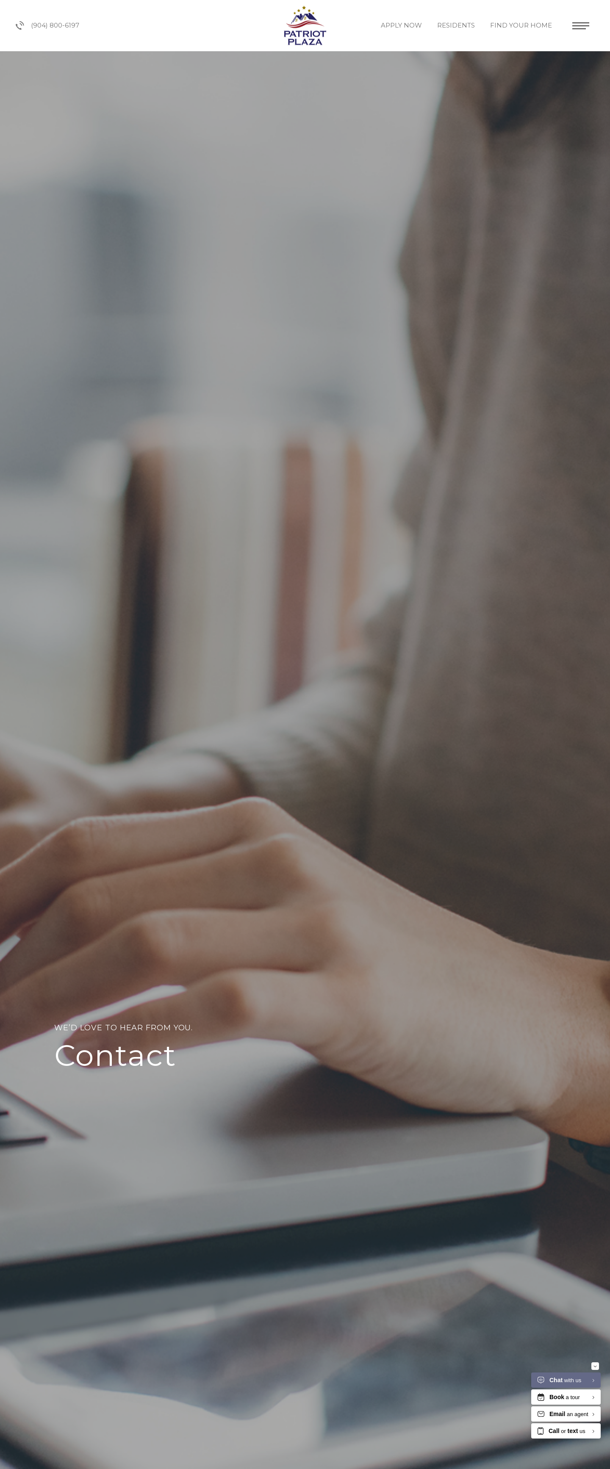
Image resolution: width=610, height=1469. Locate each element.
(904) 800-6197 (47, 25)
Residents (457, 25)
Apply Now (402, 25)
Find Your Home (522, 25)
